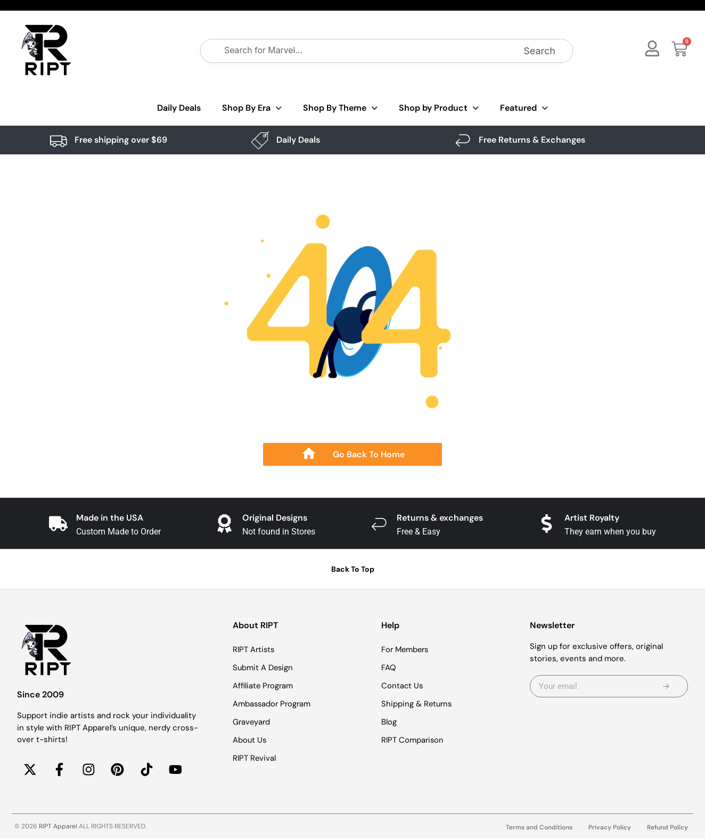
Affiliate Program (263, 685)
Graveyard (252, 722)
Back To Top (352, 569)
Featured (524, 108)
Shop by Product (439, 108)
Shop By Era (252, 108)
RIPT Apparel (58, 826)
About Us (250, 740)
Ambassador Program (273, 703)
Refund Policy (667, 828)
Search (539, 50)
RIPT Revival (255, 758)
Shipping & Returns (417, 703)
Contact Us (402, 685)
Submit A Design (263, 667)
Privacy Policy (609, 828)
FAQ (388, 667)
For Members (406, 649)
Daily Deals (179, 107)
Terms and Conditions (539, 828)
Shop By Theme (340, 108)
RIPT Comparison (413, 740)
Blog (389, 722)
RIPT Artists (254, 649)
